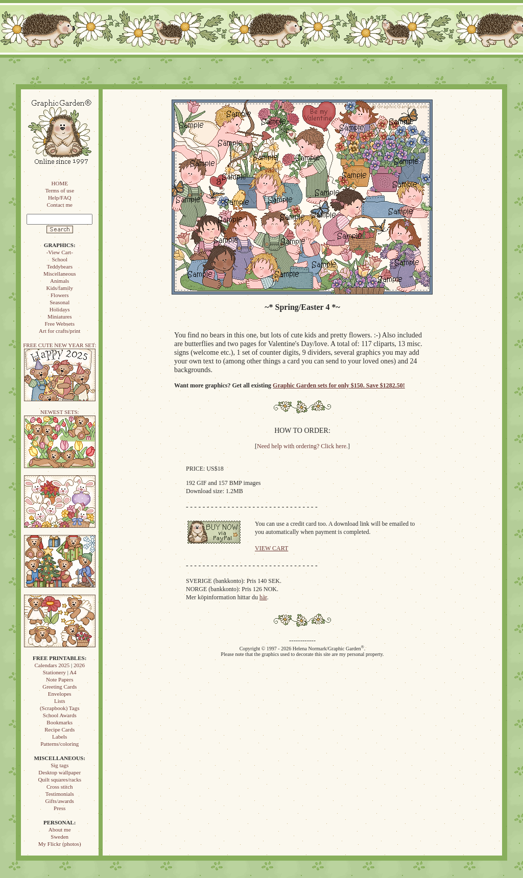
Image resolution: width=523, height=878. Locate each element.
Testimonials (59, 794)
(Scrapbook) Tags (60, 708)
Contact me (60, 205)
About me (60, 829)
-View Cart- (59, 252)
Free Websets (59, 324)
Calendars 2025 (52, 665)
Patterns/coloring (59, 744)
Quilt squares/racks (59, 779)
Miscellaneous (59, 274)
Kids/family (59, 288)
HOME (60, 183)
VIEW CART (271, 548)
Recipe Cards (59, 729)
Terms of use (59, 190)
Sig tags (59, 765)
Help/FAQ (60, 197)
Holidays (60, 309)
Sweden (59, 837)
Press (59, 808)
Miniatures (59, 316)
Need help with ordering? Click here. (302, 446)
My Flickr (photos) (59, 844)
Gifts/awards (59, 801)
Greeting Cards (59, 687)
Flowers (59, 295)
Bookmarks (59, 722)
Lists (59, 701)
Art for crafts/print (59, 331)
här (263, 597)
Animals (59, 281)
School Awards (60, 715)
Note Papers (59, 679)
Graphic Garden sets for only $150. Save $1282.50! (339, 385)
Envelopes (60, 694)
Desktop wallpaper (59, 772)
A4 (72, 672)
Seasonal (59, 302)
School (59, 259)
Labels (59, 737)
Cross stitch (59, 787)
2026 (79, 665)
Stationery (54, 672)
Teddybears (59, 266)
